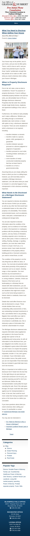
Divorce (9, 448)
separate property (8, 486)
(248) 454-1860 (16, 508)
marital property (8, 481)
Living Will (13, 479)
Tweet (11, 434)
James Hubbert (12, 38)
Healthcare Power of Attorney (12, 474)
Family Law (6, 472)
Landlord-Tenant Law (19, 476)
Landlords (6, 479)
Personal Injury (11, 453)
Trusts (17, 486)
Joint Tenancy (7, 476)
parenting (17, 481)
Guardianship (15, 472)
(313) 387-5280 (16, 528)
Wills (20, 486)
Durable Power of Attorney (17, 469)
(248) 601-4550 (16, 518)
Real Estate (10, 458)
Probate (9, 455)
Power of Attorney (8, 484)
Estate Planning (12, 451)
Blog (6, 446)
